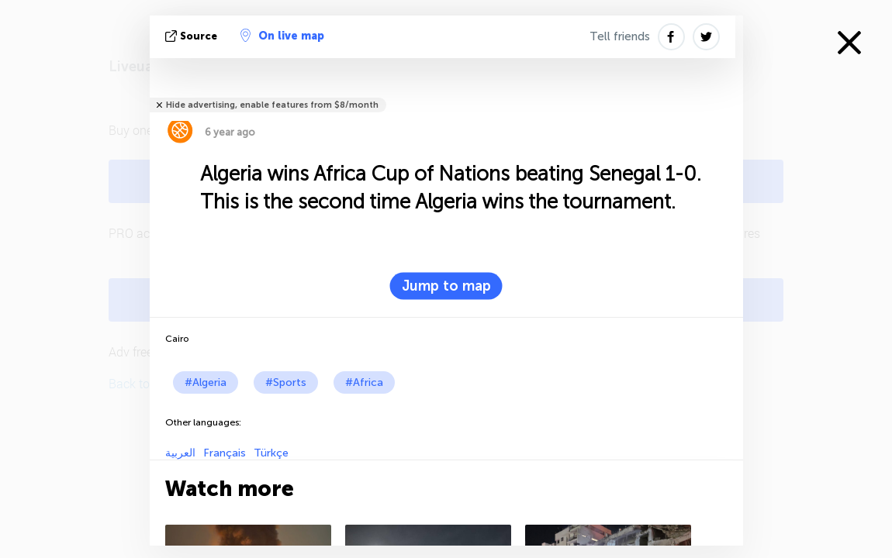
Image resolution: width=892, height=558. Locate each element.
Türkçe (271, 453)
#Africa (364, 382)
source (192, 36)
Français (224, 453)
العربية (180, 453)
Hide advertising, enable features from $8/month (272, 105)
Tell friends (619, 36)
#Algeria (205, 382)
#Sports (285, 382)
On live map (282, 36)
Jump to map (446, 285)
